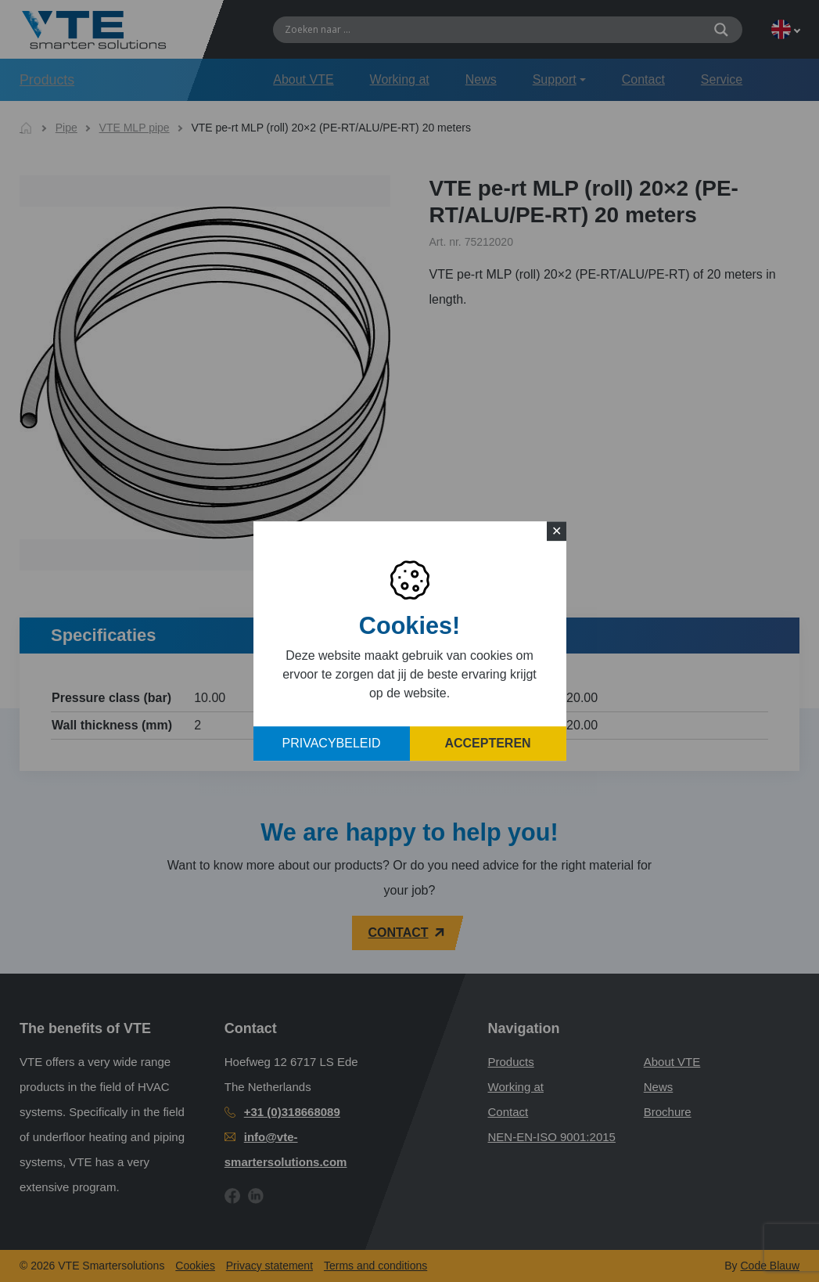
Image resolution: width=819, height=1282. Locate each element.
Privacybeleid (331, 743)
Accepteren (487, 743)
